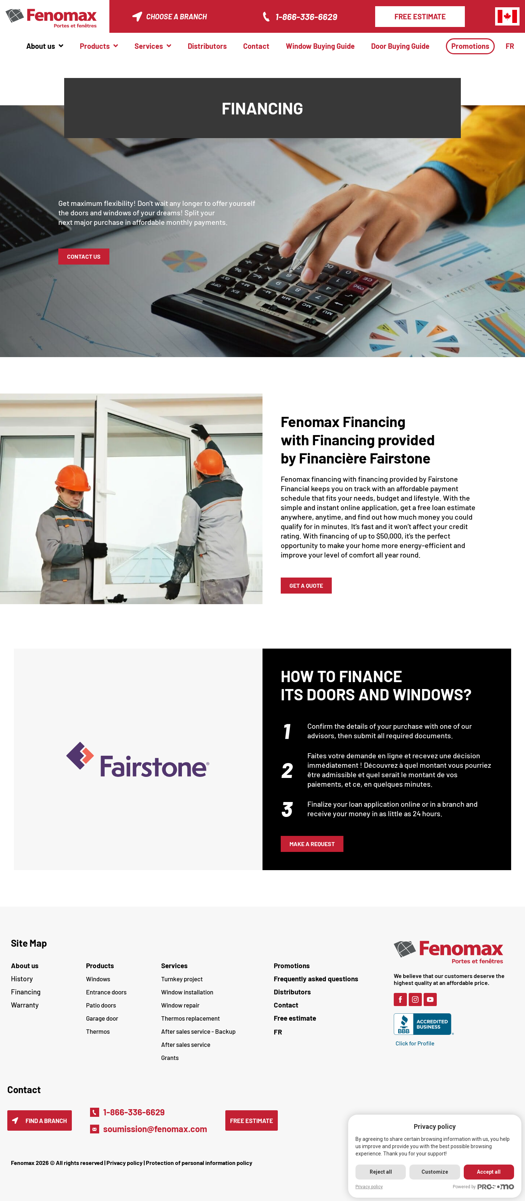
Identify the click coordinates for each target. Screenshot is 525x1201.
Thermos (98, 1031)
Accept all (489, 1172)
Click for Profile (415, 1043)
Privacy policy (124, 1162)
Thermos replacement (190, 1018)
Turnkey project (182, 978)
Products (100, 965)
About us (25, 965)
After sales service (185, 1044)
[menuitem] (513, 46)
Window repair (180, 1005)
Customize (434, 1172)
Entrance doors (106, 991)
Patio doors (101, 1005)
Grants (170, 1057)
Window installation (187, 991)
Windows (98, 978)
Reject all (381, 1172)
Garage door (102, 1018)
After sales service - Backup (198, 1031)
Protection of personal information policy (199, 1162)
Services (174, 965)
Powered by (483, 1187)
